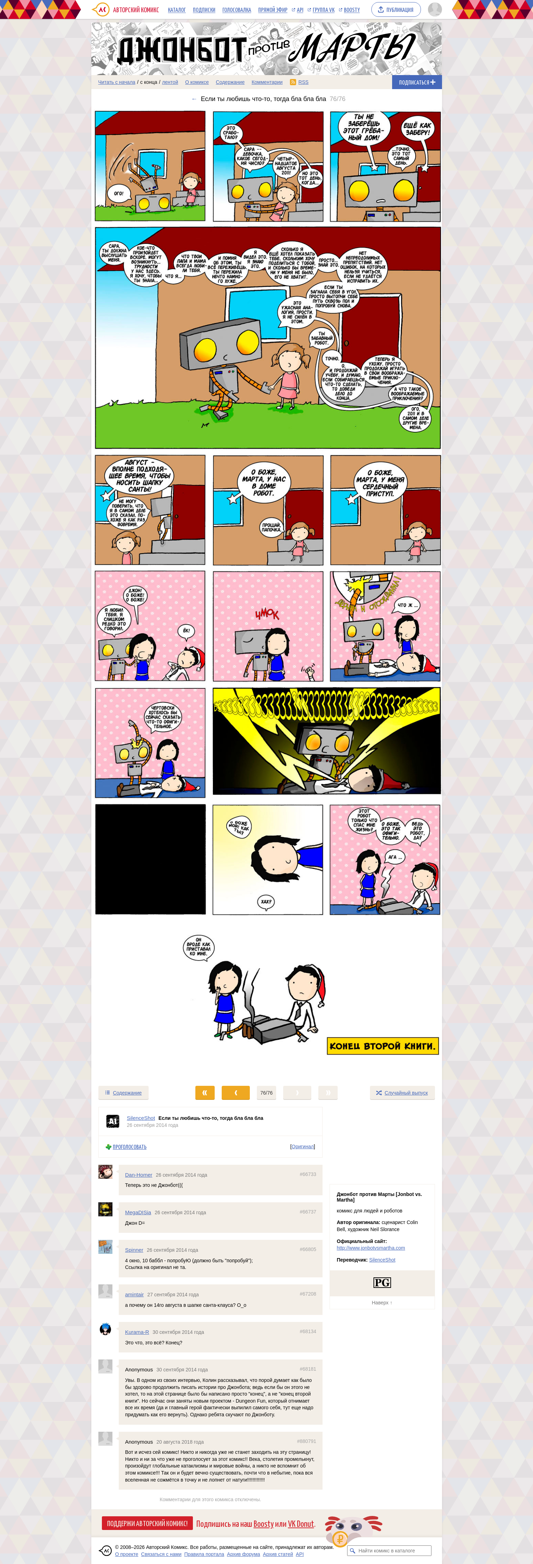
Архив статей (278, 1554)
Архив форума (243, 1554)
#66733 (308, 1174)
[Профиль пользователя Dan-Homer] (108, 1172)
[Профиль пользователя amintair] (108, 1291)
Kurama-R (137, 1332)
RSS (303, 82)
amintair (134, 1294)
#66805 (308, 1249)
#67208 (308, 1294)
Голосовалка (236, 9)
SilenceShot (382, 1260)
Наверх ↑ (382, 1302)
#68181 (308, 1369)
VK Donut (301, 1523)
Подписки (204, 9)
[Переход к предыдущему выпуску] (135, 594)
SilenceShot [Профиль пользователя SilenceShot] (141, 1118)
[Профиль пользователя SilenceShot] (113, 1121)
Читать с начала (117, 82)
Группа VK (323, 9)
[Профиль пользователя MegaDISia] (108, 1209)
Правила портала (204, 1554)
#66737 (308, 1212)
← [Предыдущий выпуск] (194, 98)
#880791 (306, 1441)
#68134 (308, 1331)
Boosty (352, 9)
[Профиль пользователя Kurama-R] (108, 1329)
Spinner (134, 1250)
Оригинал (303, 1146)
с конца (148, 82)
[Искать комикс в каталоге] (352, 1551)
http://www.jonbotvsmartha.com (371, 1248)
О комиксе (197, 82)
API (300, 9)
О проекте (126, 1554)
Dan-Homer (138, 1175)
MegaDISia (138, 1212)
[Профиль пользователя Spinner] (108, 1247)
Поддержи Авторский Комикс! (147, 1523)
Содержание (230, 82)
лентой (170, 82)
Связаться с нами (161, 1554)
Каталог (177, 9)
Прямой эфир (272, 9)
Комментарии (267, 82)
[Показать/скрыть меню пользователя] (433, 9)
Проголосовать (130, 1146)
